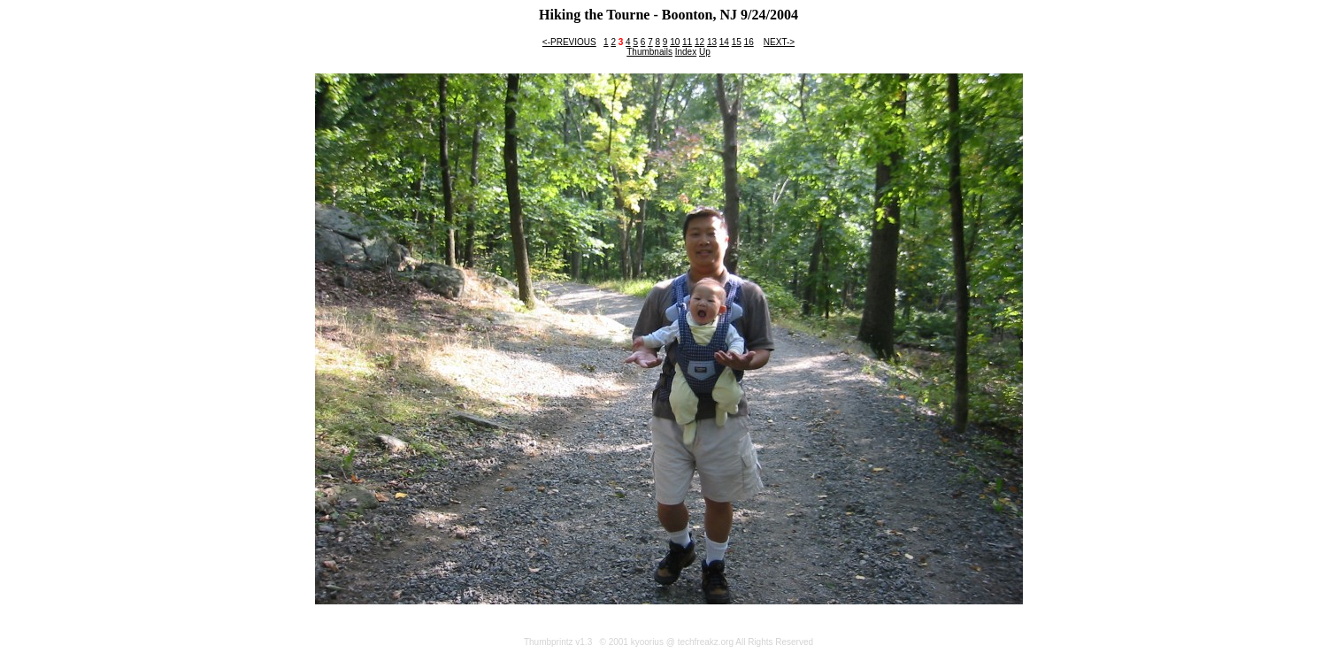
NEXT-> (779, 42)
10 (675, 42)
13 (712, 42)
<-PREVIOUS (569, 42)
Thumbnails (649, 52)
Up (705, 52)
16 (749, 42)
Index (685, 52)
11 (687, 42)
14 (724, 42)
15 (736, 42)
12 (699, 42)
